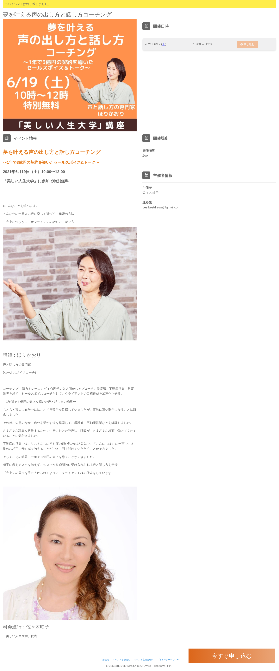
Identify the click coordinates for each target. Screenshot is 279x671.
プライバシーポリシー (168, 659)
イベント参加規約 (121, 659)
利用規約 (104, 659)
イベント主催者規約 (143, 659)
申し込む (247, 44)
